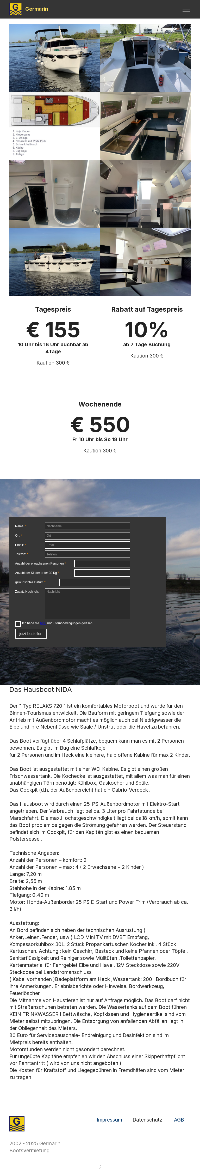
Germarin (36, 9)
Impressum (109, 1120)
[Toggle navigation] (187, 9)
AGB (179, 1120)
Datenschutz (147, 1120)
